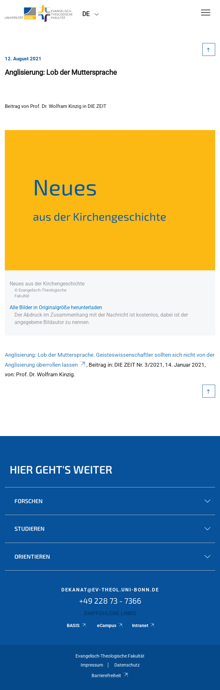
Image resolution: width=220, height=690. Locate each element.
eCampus (110, 625)
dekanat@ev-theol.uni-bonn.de (110, 590)
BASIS (76, 625)
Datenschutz (127, 665)
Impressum (92, 665)
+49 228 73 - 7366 (110, 600)
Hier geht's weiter (61, 469)
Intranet (143, 625)
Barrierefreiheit (110, 675)
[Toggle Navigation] (205, 13)
